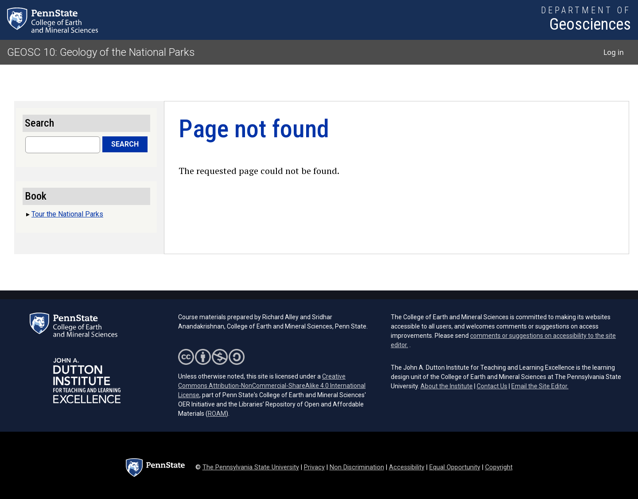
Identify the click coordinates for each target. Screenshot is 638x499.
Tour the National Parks (67, 214)
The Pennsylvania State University (250, 467)
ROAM (217, 413)
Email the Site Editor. (539, 386)
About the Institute (446, 386)
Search (125, 144)
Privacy (314, 467)
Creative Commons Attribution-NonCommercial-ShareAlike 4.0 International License (272, 385)
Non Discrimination (357, 467)
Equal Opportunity (454, 467)
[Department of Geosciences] (586, 20)
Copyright (499, 467)
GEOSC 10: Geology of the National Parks (101, 52)
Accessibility (406, 467)
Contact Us (492, 386)
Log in (613, 52)
